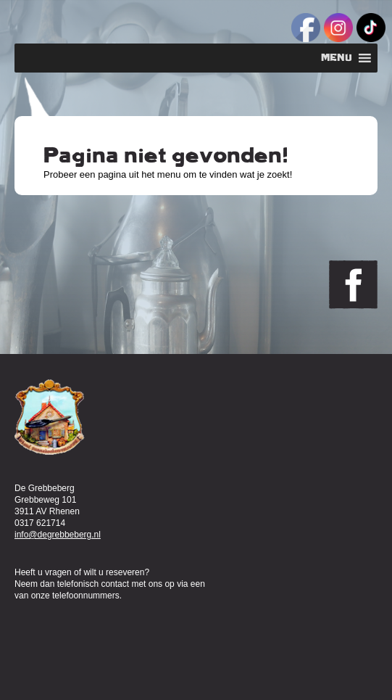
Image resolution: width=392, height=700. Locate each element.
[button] (336, 58)
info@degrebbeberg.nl (57, 535)
